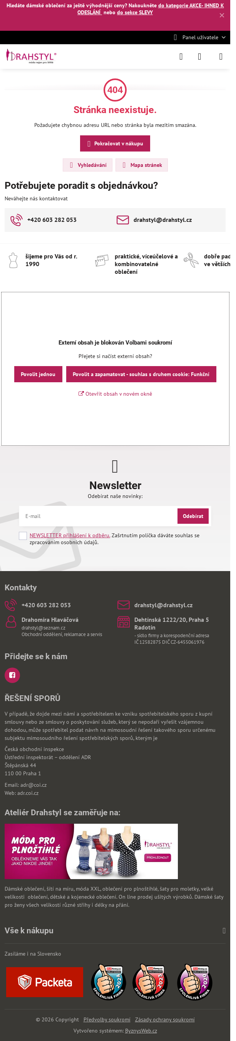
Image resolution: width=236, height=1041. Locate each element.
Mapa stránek (141, 165)
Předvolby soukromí (107, 1019)
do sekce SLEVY (135, 12)
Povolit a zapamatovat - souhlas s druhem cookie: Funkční (141, 374)
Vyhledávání (87, 165)
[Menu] (221, 56)
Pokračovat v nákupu (114, 144)
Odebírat (193, 516)
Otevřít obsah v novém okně (115, 393)
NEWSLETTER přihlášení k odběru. (70, 535)
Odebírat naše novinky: (115, 496)
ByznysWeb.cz (141, 1030)
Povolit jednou (38, 374)
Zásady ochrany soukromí (165, 1019)
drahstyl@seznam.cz (43, 628)
